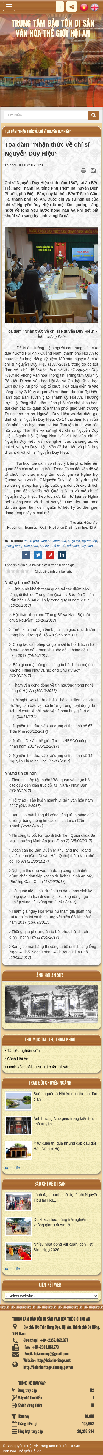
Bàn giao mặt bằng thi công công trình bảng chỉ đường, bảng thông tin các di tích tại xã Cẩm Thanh (51, 820)
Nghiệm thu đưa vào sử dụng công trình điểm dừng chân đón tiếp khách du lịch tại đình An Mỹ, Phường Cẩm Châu (51, 876)
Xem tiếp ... (14, 1168)
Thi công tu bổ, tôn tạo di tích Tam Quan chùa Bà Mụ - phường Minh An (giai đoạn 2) (52, 838)
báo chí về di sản (50, 1184)
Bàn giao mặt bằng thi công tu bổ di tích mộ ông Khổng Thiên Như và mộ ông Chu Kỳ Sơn (52, 667)
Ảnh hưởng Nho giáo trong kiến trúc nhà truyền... (64, 1121)
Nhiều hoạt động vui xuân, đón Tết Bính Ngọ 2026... (63, 1247)
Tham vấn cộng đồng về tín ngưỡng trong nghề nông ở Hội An (51, 688)
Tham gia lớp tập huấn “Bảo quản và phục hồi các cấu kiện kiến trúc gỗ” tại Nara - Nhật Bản (49, 782)
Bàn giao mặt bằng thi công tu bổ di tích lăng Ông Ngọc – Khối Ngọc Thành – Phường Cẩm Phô (52, 949)
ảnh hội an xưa (50, 975)
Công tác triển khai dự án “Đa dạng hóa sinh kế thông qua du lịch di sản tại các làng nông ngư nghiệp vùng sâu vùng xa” (50, 896)
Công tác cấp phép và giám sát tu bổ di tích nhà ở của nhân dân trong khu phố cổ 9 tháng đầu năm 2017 (51, 650)
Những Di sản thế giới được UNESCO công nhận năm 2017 (48, 743)
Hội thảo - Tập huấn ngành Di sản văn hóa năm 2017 (51, 803)
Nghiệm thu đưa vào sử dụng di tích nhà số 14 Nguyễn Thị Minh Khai (51, 758)
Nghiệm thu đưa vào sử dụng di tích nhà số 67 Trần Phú (51, 729)
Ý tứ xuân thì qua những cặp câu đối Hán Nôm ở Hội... (65, 1146)
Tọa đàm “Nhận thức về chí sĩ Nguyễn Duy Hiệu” (38, 131)
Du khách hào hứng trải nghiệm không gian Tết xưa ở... (60, 1222)
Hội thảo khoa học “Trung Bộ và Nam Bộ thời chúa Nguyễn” (49, 617)
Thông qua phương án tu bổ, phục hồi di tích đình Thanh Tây (48, 934)
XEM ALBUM (52, 1006)
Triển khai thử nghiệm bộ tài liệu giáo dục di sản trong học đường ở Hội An (52, 632)
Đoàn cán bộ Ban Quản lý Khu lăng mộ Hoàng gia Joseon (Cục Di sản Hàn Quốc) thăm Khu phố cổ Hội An (51, 855)
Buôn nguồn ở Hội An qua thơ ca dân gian (65, 1096)
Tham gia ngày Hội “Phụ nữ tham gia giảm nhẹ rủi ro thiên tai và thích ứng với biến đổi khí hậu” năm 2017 (50, 917)
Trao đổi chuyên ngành (50, 1083)
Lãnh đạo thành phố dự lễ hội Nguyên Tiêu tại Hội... (66, 1197)
